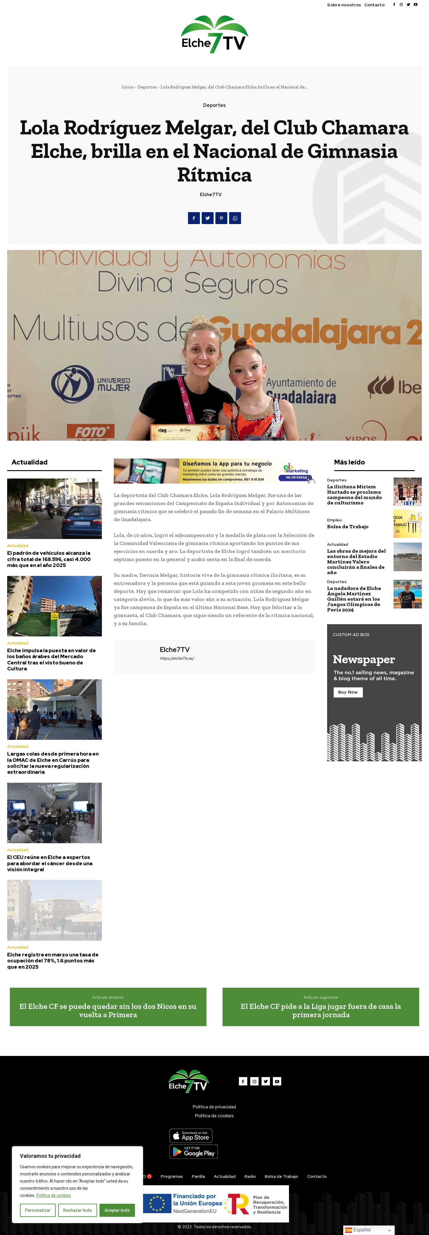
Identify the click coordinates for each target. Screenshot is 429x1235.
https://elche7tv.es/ (177, 658)
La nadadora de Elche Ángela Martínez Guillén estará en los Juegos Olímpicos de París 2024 (354, 599)
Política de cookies (53, 1195)
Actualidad (17, 546)
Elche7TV (211, 194)
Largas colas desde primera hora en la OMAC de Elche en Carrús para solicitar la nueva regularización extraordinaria (53, 763)
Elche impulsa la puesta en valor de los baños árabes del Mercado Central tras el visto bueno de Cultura (51, 659)
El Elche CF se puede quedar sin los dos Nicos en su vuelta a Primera (108, 1010)
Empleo (334, 520)
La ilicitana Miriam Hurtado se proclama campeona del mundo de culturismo (354, 494)
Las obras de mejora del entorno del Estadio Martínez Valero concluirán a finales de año (356, 562)
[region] (77, 1184)
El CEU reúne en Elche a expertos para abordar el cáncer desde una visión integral (49, 863)
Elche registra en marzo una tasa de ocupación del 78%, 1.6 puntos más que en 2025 (53, 960)
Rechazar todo (77, 1210)
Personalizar (38, 1210)
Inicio (128, 87)
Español (358, 1230)
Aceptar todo (117, 1210)
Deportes (147, 87)
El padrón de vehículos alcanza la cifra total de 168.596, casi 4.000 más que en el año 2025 (49, 559)
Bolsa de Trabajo (348, 526)
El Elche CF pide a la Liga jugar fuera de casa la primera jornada (321, 1010)
